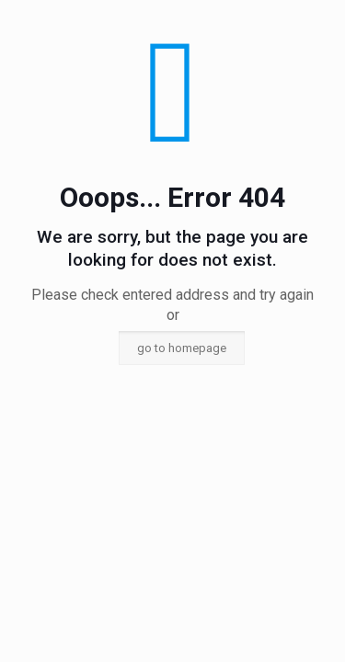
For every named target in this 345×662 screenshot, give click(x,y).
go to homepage (181, 348)
